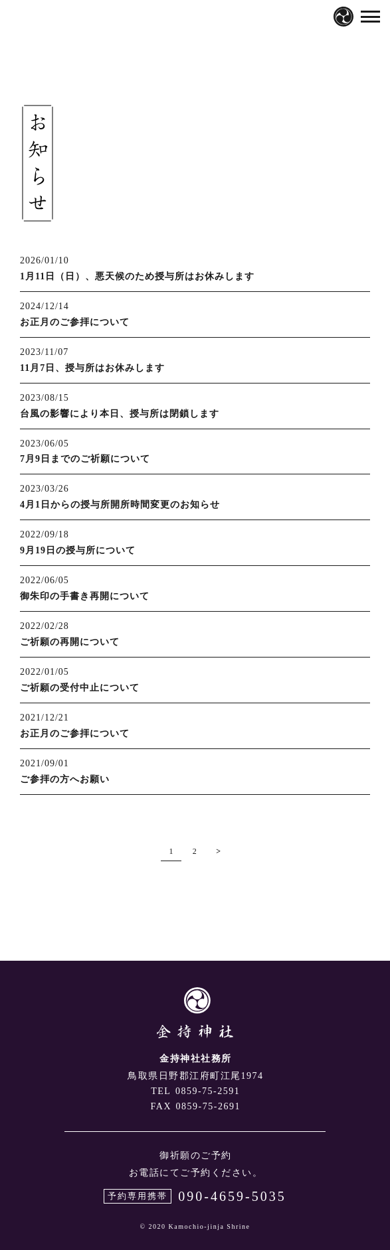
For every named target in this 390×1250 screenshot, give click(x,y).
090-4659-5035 (232, 1196)
